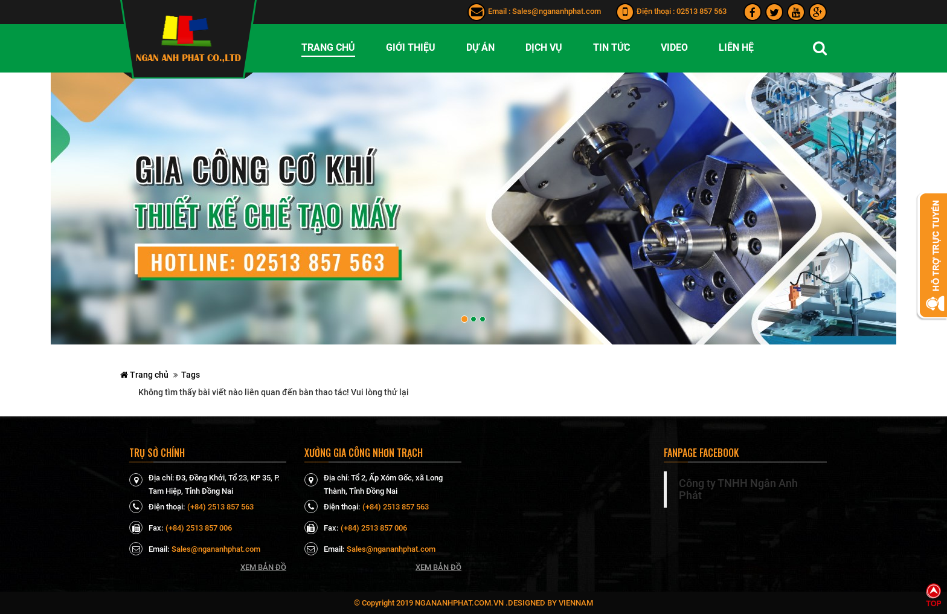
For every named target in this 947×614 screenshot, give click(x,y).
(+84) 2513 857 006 (198, 527)
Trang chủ (144, 375)
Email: (149, 548)
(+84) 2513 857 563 (220, 506)
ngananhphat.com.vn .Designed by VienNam (504, 602)
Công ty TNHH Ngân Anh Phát (738, 489)
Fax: (146, 527)
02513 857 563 (701, 11)
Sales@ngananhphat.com (556, 11)
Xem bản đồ (263, 567)
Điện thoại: (157, 506)
